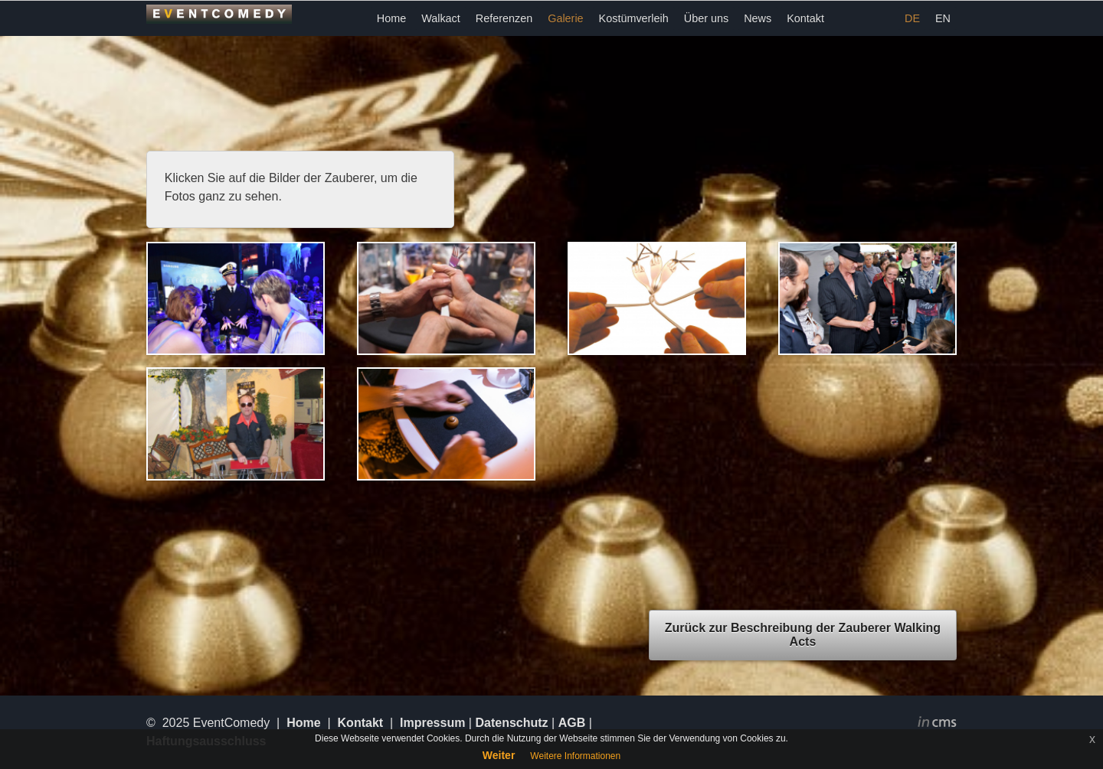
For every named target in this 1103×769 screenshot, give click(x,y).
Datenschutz (511, 722)
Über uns (706, 18)
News (757, 18)
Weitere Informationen (575, 756)
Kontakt (805, 18)
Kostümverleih (634, 18)
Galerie (565, 18)
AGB (572, 722)
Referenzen (504, 18)
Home (391, 18)
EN (943, 18)
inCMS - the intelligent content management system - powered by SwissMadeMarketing (937, 724)
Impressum (432, 722)
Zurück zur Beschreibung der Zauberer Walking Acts (803, 634)
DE (912, 18)
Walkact (440, 18)
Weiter (499, 755)
